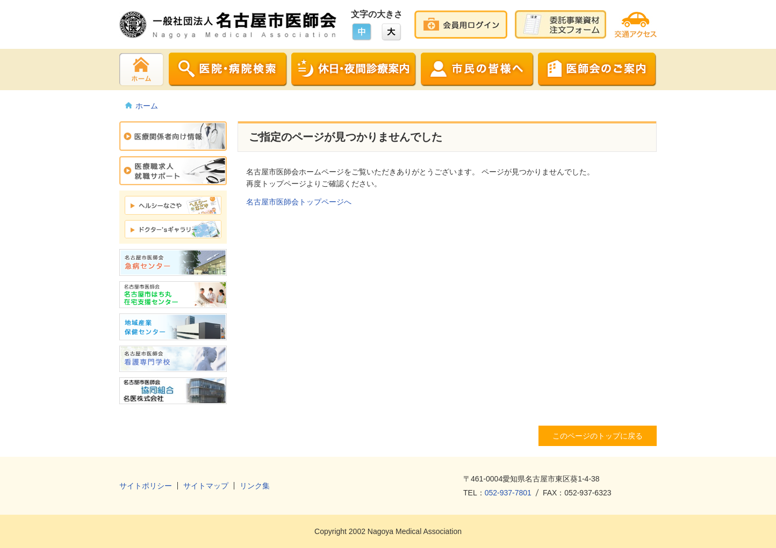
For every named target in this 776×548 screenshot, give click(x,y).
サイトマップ (205, 485)
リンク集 (255, 485)
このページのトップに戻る (597, 436)
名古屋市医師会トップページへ (298, 202)
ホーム (146, 105)
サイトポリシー (145, 485)
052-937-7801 (508, 492)
